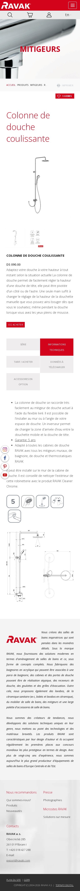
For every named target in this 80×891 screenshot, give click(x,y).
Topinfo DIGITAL (65, 885)
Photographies (52, 800)
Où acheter (15, 324)
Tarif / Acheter (23, 361)
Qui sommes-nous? (18, 800)
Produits (22, 85)
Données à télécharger (57, 364)
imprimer (67, 85)
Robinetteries (52, 85)
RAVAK (16, 5)
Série (23, 344)
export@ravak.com (18, 860)
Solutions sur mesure (56, 817)
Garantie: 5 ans (25, 440)
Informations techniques (57, 347)
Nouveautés (14, 811)
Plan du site (13, 879)
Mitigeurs (36, 85)
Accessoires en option (23, 381)
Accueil (10, 85)
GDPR (27, 879)
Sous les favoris (67, 96)
